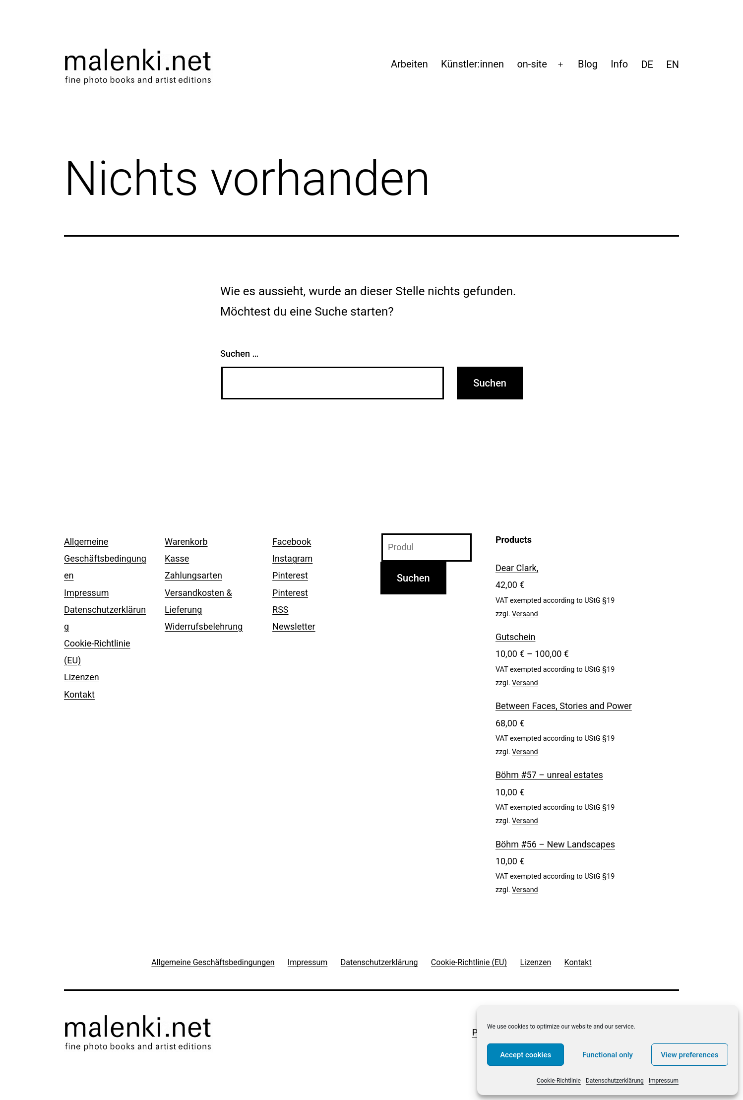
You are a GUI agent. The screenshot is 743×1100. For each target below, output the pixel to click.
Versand (525, 614)
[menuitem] (647, 64)
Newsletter (293, 626)
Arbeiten (409, 64)
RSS (280, 609)
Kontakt (79, 694)
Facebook (291, 541)
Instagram (292, 558)
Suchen (413, 578)
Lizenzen (81, 677)
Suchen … (239, 353)
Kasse (177, 558)
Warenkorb (186, 541)
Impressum (664, 1080)
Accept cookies (525, 1054)
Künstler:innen (472, 64)
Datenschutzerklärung (615, 1080)
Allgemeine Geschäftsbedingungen (105, 558)
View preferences (689, 1054)
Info (619, 64)
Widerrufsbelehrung (204, 626)
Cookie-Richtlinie (559, 1080)
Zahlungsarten (193, 575)
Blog (588, 64)
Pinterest (290, 575)
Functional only (607, 1054)
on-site (532, 64)
